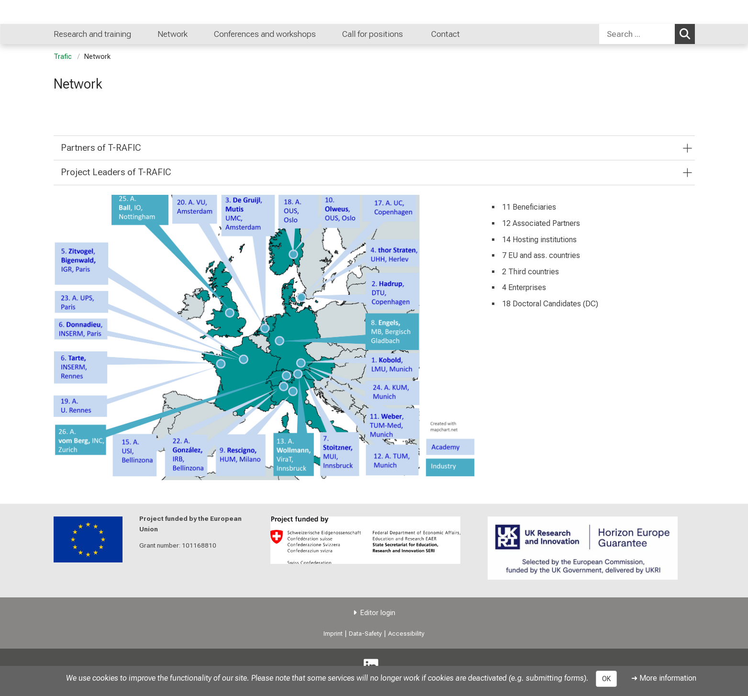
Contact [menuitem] (445, 34)
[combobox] (647, 34)
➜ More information (663, 678)
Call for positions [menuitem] (373, 34)
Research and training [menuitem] (92, 34)
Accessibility (406, 633)
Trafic (63, 57)
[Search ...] (637, 34)
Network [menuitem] (172, 34)
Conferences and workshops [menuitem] (265, 34)
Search (687, 33)
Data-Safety (365, 633)
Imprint (333, 633)
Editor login (377, 613)
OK (606, 679)
